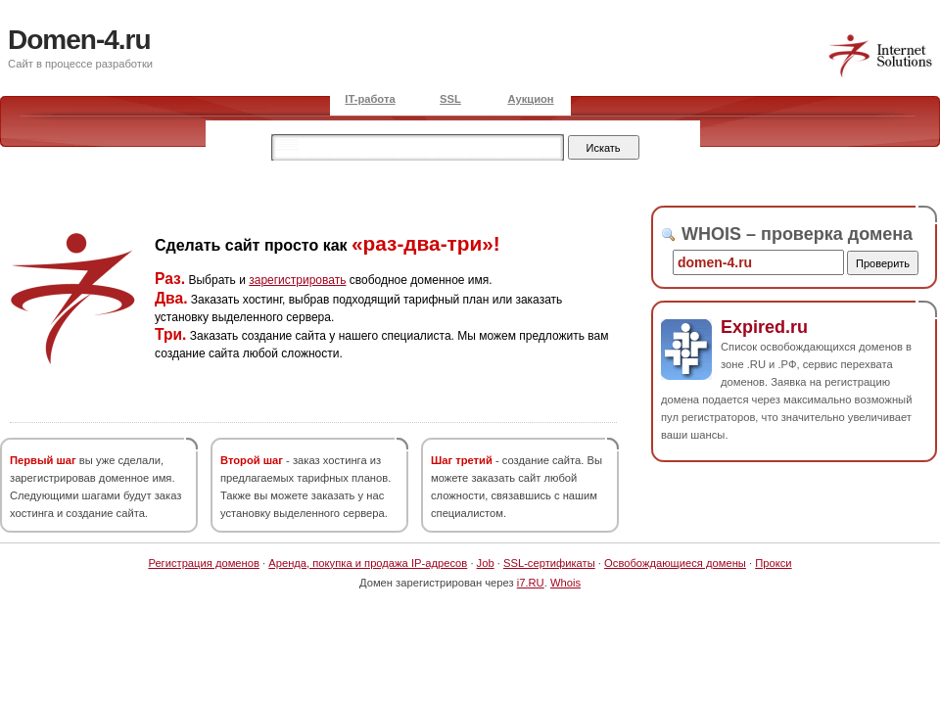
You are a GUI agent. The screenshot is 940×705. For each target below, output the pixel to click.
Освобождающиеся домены (675, 563)
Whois (565, 582)
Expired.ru (764, 327)
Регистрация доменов (203, 563)
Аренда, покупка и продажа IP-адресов (367, 563)
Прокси (773, 563)
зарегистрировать (297, 280)
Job (485, 563)
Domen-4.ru (79, 39)
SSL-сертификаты (549, 563)
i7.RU (530, 582)
